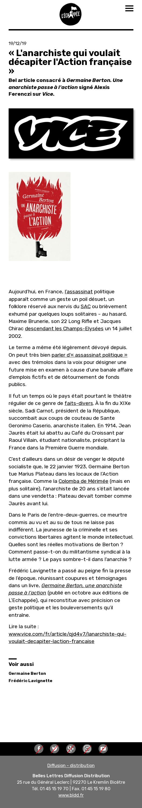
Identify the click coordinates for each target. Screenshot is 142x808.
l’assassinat (79, 291)
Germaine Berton (27, 673)
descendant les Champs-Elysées (64, 328)
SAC (86, 306)
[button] (71, 133)
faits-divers (79, 403)
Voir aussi (21, 664)
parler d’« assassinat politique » (89, 355)
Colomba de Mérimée (83, 481)
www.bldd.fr (71, 795)
